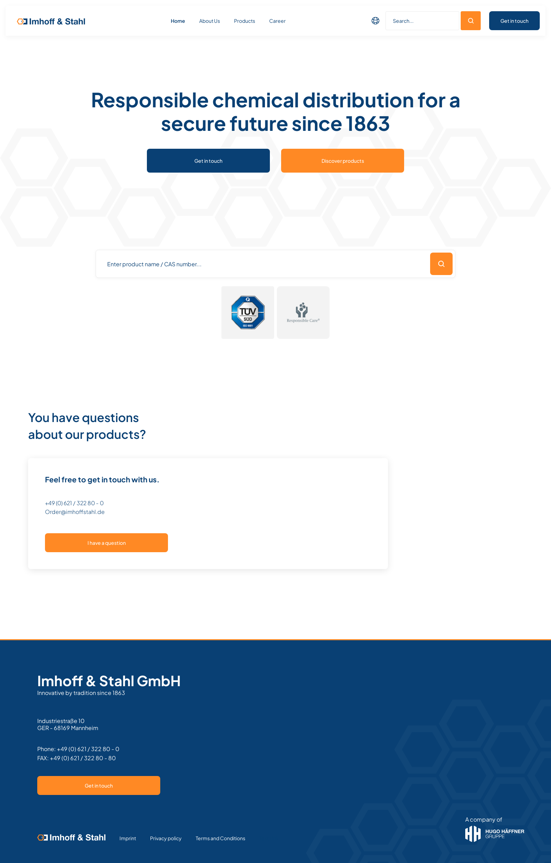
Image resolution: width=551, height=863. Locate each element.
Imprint (127, 838)
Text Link (269, 838)
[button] (375, 20)
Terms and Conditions (220, 838)
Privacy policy (166, 838)
